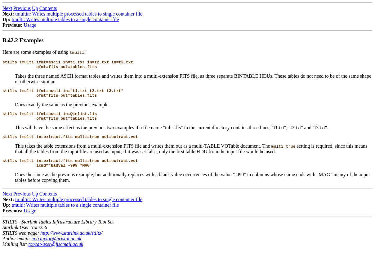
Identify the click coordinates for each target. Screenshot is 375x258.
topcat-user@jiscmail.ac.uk (56, 252)
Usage (30, 25)
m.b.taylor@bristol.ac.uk (56, 247)
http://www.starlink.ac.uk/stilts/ (71, 241)
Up (35, 8)
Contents (48, 8)
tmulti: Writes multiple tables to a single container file (65, 19)
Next (7, 8)
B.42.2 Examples (23, 40)
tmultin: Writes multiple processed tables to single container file (78, 13)
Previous (22, 8)
